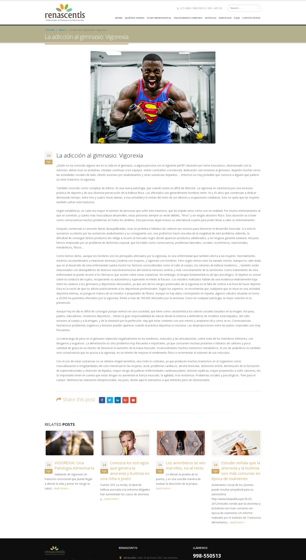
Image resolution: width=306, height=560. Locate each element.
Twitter (110, 400)
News (62, 30)
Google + (125, 400)
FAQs (237, 18)
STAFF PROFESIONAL (159, 18)
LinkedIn (118, 400)
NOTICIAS (210, 18)
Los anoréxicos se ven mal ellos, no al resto (186, 465)
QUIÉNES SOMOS (134, 18)
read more (61, 488)
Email (133, 400)
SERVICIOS (225, 18)
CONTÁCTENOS (251, 18)
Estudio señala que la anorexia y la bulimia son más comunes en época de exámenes (236, 470)
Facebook (102, 400)
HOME (119, 18)
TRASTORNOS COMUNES (188, 18)
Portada (50, 30)
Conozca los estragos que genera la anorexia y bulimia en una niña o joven (124, 470)
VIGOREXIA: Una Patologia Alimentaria (74, 465)
